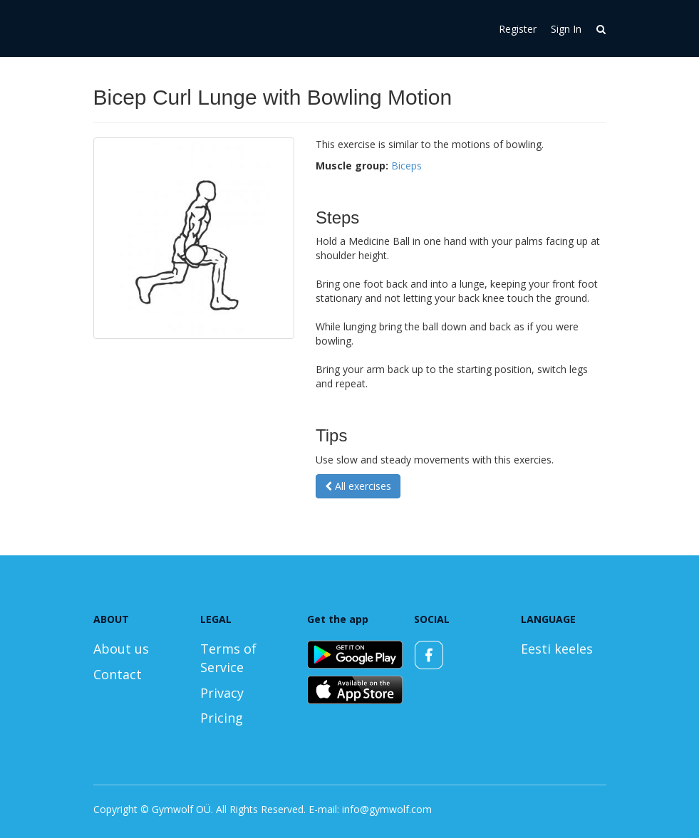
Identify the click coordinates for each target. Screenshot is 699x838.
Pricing (221, 717)
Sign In (566, 29)
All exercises (358, 486)
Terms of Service (228, 658)
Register (518, 29)
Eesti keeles (557, 648)
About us (121, 648)
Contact (117, 674)
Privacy (222, 692)
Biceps (406, 165)
